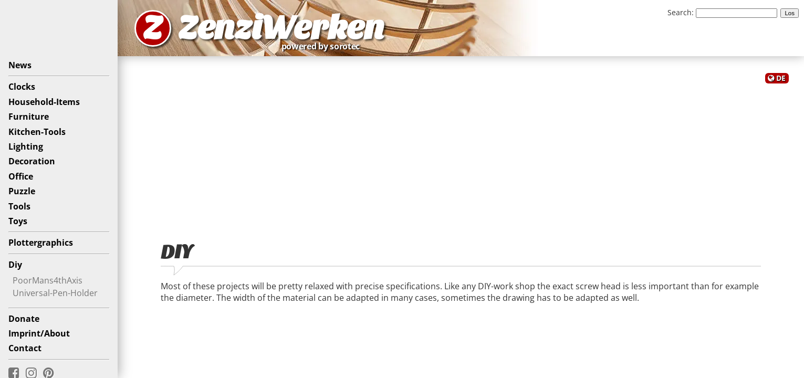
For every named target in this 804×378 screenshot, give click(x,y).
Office (20, 176)
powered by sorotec (323, 46)
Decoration (31, 161)
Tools (19, 206)
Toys (17, 221)
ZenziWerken (281, 28)
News (20, 65)
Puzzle (21, 191)
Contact (24, 348)
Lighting (25, 146)
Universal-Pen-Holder (55, 293)
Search (679, 12)
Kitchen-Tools (37, 132)
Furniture (28, 116)
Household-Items (44, 102)
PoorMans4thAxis (47, 280)
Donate (23, 318)
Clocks (21, 86)
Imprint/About (39, 333)
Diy (15, 264)
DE (781, 78)
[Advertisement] (461, 156)
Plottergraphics (40, 242)
